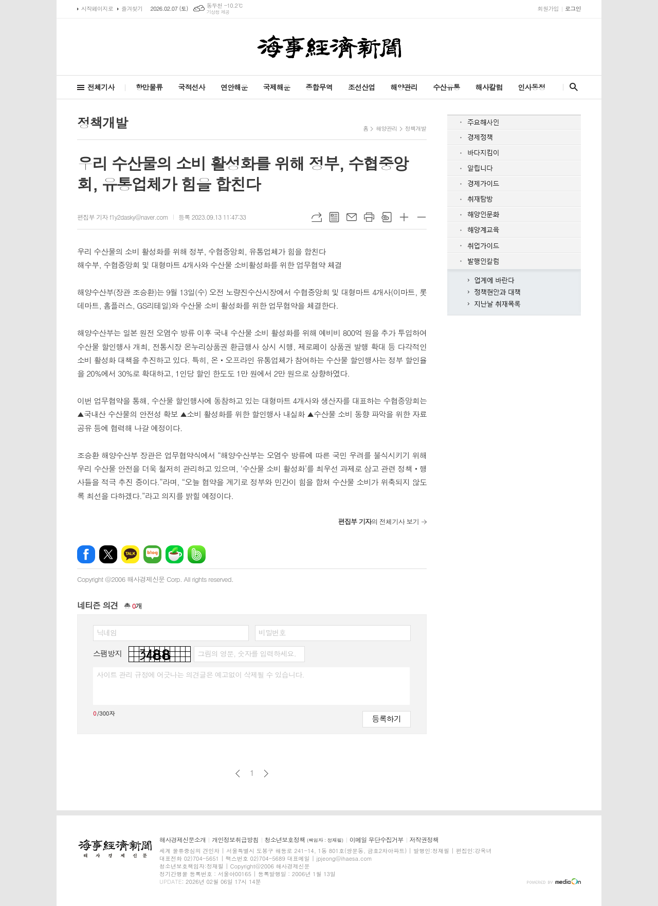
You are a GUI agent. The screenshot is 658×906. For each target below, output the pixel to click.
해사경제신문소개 (182, 840)
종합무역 (319, 87)
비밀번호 (272, 632)
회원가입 (548, 8)
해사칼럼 (489, 87)
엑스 (108, 554)
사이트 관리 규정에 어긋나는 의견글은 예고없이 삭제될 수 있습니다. (200, 674)
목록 (334, 217)
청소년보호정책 (304, 840)
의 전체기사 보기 (378, 521)
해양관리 (403, 87)
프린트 (369, 217)
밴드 (197, 554)
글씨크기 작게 (421, 217)
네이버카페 (175, 554)
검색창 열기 (571, 87)
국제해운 (276, 87)
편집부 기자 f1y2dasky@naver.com (122, 216)
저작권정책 (424, 840)
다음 (266, 773)
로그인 (573, 8)
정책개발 (415, 128)
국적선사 (191, 87)
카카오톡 (130, 554)
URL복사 (317, 217)
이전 (238, 773)
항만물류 (149, 87)
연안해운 (234, 87)
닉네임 (107, 632)
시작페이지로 (97, 8)
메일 (351, 217)
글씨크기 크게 (404, 217)
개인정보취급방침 (235, 840)
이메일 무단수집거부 (377, 840)
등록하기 (386, 718)
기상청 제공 (218, 12)
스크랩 (386, 217)
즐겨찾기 (131, 8)
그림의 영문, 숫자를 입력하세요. (246, 653)
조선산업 (361, 87)
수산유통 (446, 87)
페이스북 (86, 554)
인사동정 (531, 87)
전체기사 (101, 87)
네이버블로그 (152, 554)
